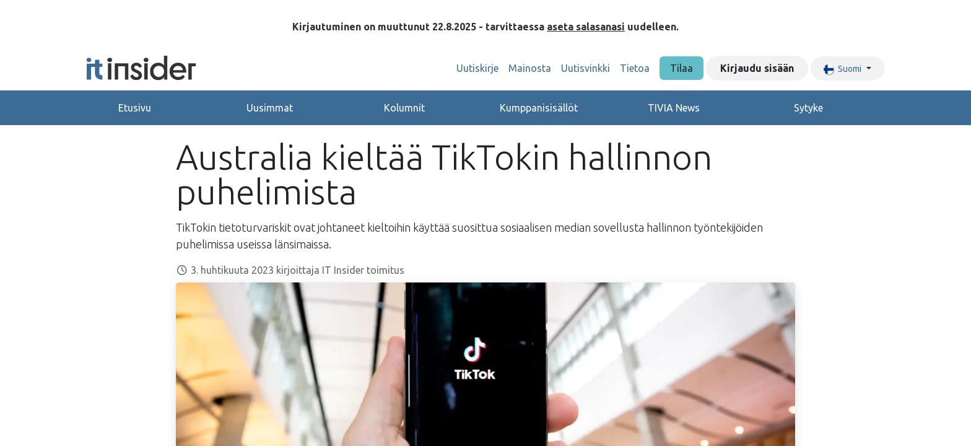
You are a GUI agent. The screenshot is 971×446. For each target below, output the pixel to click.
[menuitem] (477, 68)
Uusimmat (269, 107)
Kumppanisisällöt (539, 107)
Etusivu (134, 107)
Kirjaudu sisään (757, 68)
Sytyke (808, 107)
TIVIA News (674, 107)
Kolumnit (404, 107)
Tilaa (681, 68)
